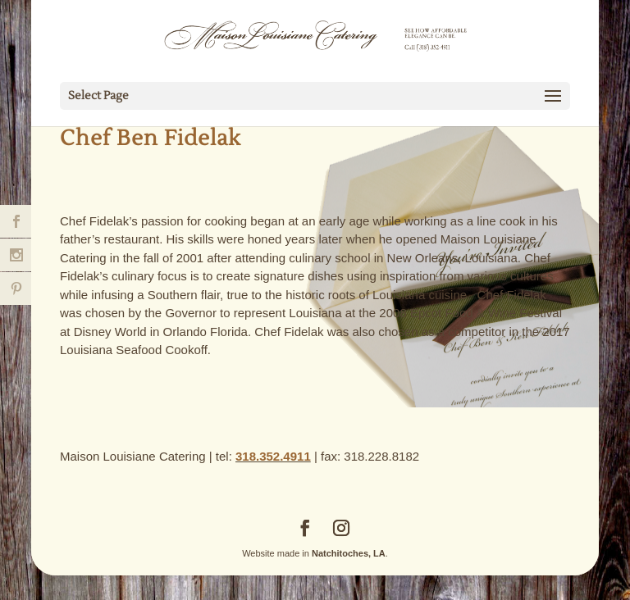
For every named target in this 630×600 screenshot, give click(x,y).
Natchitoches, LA (349, 553)
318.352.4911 (273, 456)
